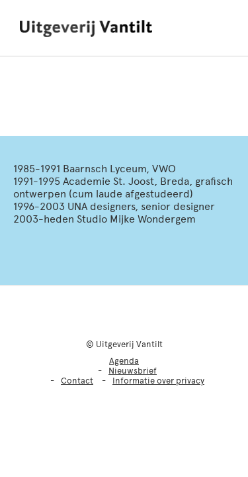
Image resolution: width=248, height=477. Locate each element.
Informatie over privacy (158, 381)
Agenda (124, 361)
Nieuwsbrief (132, 371)
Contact (77, 381)
